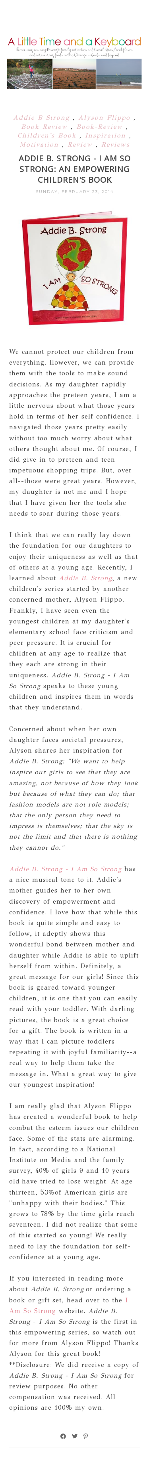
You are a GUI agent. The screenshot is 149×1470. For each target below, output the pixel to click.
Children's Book (48, 135)
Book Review (46, 126)
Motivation (40, 144)
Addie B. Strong (85, 578)
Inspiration (107, 135)
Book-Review (101, 126)
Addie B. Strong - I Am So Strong (65, 869)
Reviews (115, 144)
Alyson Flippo (106, 117)
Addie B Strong (43, 117)
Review (82, 144)
